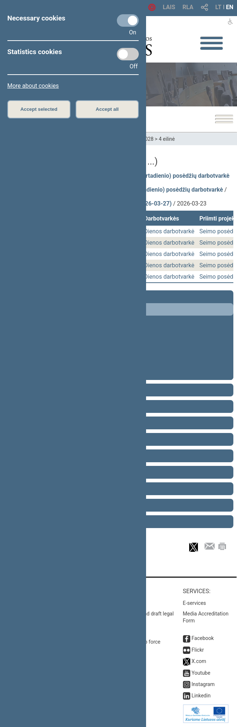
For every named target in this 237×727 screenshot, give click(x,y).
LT (218, 7)
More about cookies (33, 85)
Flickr (198, 650)
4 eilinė (167, 139)
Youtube (201, 673)
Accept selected (39, 109)
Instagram (203, 684)
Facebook (203, 638)
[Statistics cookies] (128, 54)
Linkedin (201, 695)
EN (229, 7)
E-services (194, 603)
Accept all (107, 109)
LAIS (169, 7)
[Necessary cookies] (128, 20)
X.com (199, 661)
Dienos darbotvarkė (169, 231)
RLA (188, 7)
